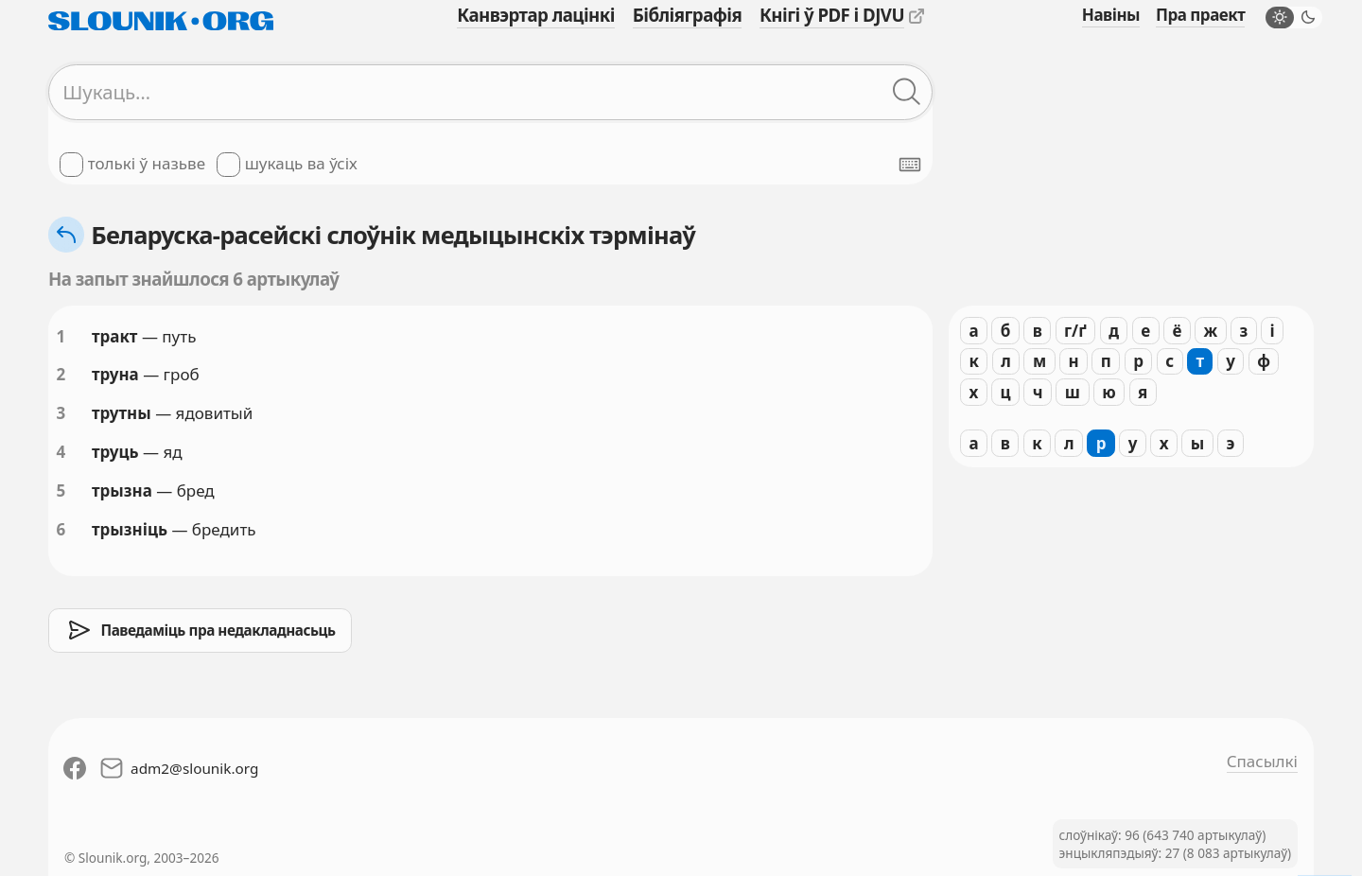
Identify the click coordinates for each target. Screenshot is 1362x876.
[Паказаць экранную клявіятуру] (910, 164)
